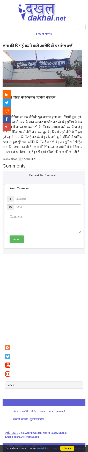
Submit (16, 239)
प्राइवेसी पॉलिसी (20, 419)
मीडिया (34, 411)
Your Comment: (20, 188)
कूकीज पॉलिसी (37, 419)
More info (42, 448)
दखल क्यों (60, 411)
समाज (42, 411)
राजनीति (24, 411)
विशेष (15, 411)
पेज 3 (50, 411)
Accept (67, 448)
